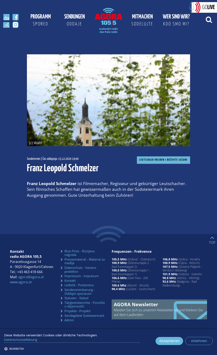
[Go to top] (212, 239)
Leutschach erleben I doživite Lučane (163, 160)
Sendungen (74, 21)
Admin (69, 320)
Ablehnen (199, 340)
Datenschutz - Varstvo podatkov (80, 269)
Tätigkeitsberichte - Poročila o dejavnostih (84, 304)
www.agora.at (21, 282)
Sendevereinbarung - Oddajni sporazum (79, 291)
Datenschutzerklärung (20, 340)
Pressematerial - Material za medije (84, 261)
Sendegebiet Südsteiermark (84, 316)
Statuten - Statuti (76, 298)
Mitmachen (142, 21)
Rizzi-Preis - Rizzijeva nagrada (79, 253)
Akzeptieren (169, 340)
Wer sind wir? (176, 21)
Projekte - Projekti (77, 311)
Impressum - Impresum (81, 276)
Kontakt (70, 281)
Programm (40, 21)
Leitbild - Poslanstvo (79, 285)
